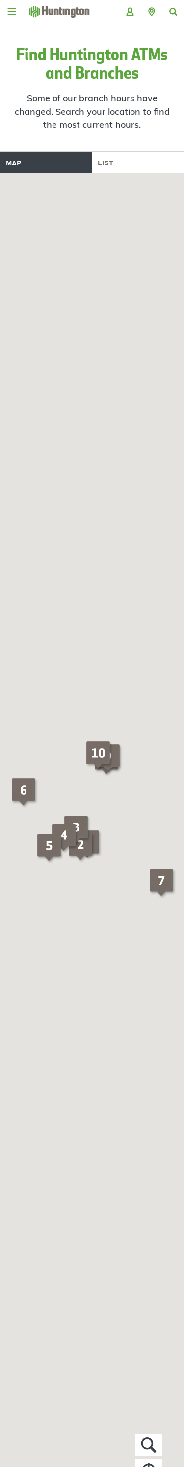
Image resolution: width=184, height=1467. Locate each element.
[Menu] (12, 12)
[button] (151, 12)
